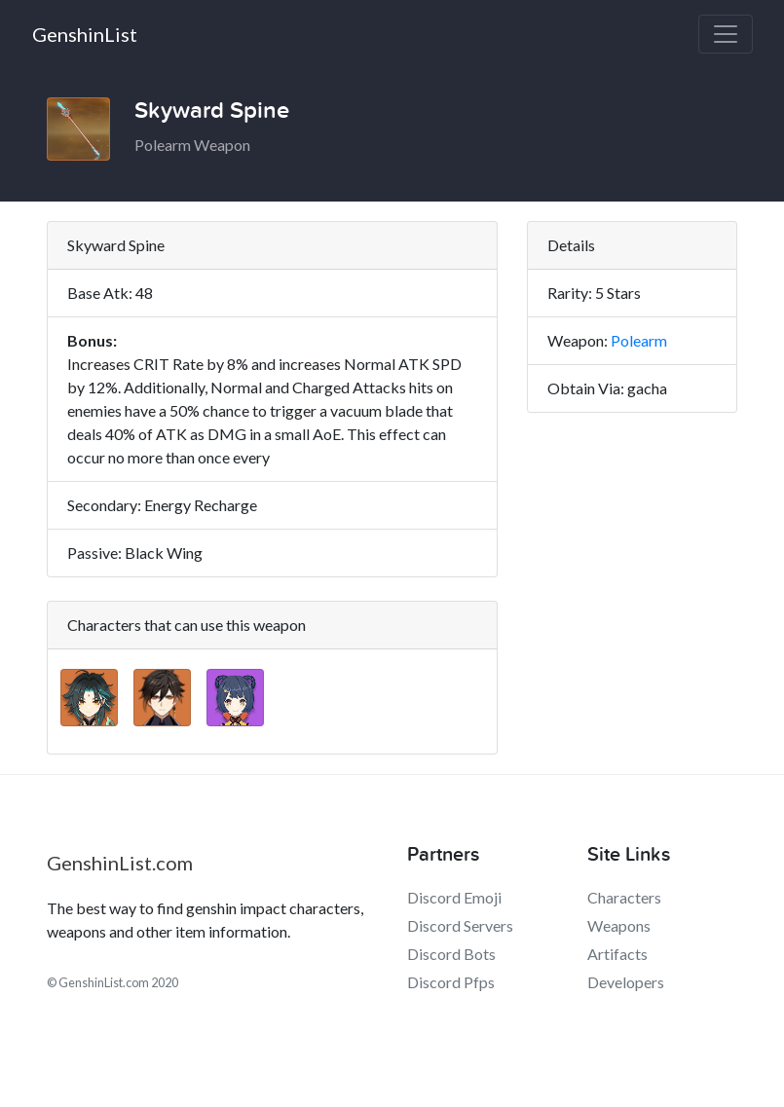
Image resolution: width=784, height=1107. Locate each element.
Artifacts (617, 953)
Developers (625, 982)
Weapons (619, 925)
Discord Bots (451, 953)
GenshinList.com (120, 862)
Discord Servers (460, 925)
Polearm (639, 340)
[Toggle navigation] (725, 34)
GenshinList (84, 34)
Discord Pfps (451, 982)
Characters (624, 897)
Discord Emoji (454, 897)
